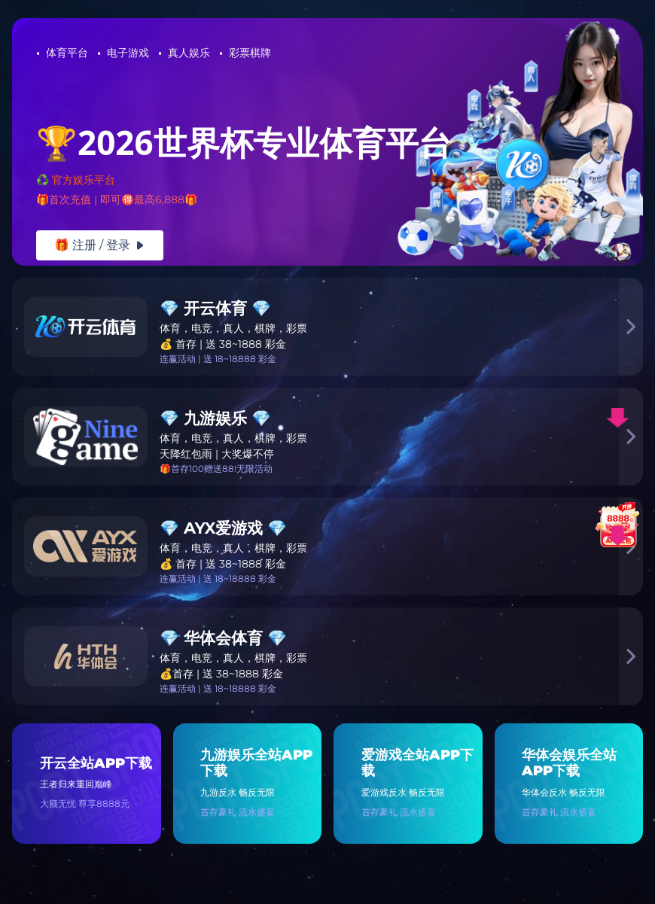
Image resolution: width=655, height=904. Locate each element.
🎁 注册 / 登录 (99, 245)
